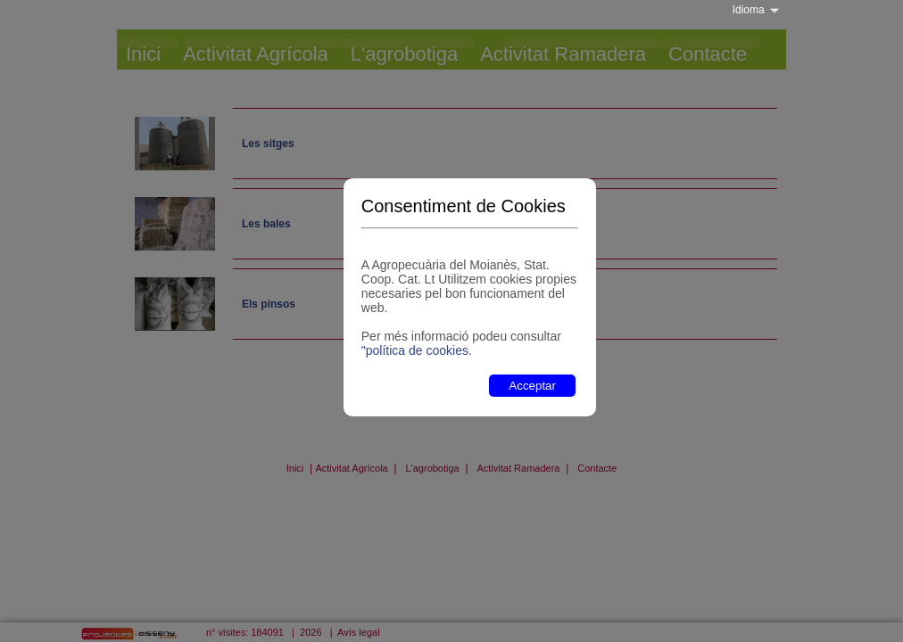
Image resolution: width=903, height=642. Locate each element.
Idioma (749, 10)
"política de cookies (414, 350)
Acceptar (532, 385)
